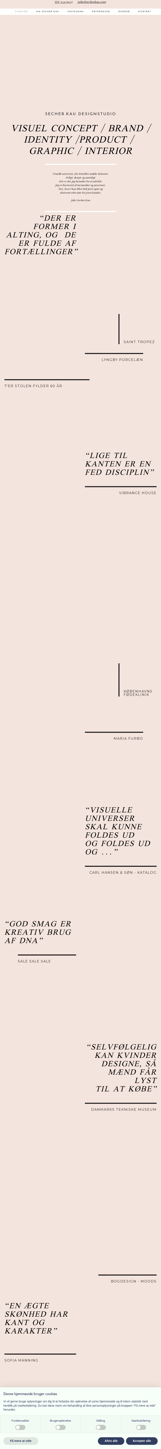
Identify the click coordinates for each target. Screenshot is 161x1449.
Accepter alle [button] (142, 1440)
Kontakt (144, 11)
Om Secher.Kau (47, 11)
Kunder (124, 11)
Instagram (76, 11)
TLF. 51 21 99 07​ (64, 2)
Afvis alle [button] (111, 1440)
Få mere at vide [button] (20, 1440)
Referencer (101, 11)
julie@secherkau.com (92, 2)
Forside (21, 11)
